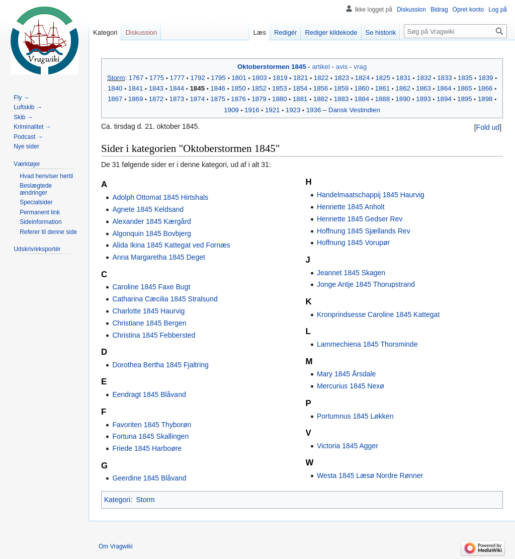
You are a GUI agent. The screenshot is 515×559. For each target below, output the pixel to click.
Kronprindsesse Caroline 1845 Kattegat (378, 314)
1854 (300, 88)
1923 (293, 110)
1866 (485, 88)
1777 (177, 78)
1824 (362, 78)
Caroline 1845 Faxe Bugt (151, 287)
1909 (231, 110)
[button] (488, 127)
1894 (444, 99)
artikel (320, 66)
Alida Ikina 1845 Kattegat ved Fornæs (171, 245)
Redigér (285, 32)
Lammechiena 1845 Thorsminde (367, 344)
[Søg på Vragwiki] (455, 31)
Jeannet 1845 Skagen (351, 273)
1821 (300, 78)
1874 (197, 99)
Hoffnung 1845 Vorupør (353, 242)
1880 (279, 99)
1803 (259, 78)
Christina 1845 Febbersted (153, 335)
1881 (300, 99)
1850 (238, 88)
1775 (156, 78)
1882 (320, 99)
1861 (382, 88)
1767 (136, 78)
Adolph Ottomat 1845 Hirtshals (160, 197)
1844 (177, 88)
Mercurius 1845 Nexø (350, 386)
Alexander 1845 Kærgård (151, 221)
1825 (382, 78)
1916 (252, 110)
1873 (177, 99)
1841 (135, 88)
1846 (217, 88)
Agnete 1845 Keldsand (148, 209)
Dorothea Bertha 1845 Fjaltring (160, 365)
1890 (402, 99)
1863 (423, 88)
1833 (444, 78)
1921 (272, 110)
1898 (485, 99)
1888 (382, 99)
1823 (342, 78)
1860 (362, 88)
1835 (465, 78)
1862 (402, 88)
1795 (218, 78)
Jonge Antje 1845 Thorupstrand (366, 284)
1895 (464, 99)
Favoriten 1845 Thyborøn (151, 425)
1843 (156, 88)
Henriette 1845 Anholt (351, 207)
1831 (403, 78)
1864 (444, 88)
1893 (423, 99)
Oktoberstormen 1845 (271, 66)
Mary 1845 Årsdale (346, 374)
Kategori (117, 500)
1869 (135, 99)
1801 (238, 78)
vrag (360, 66)
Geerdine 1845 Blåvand (149, 478)
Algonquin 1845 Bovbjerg (151, 233)
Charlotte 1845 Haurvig (148, 311)
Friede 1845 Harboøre (147, 448)
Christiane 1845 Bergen (149, 323)
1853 (279, 88)
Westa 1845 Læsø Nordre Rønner (370, 475)
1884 (362, 99)
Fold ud (488, 127)
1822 (321, 78)
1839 (485, 78)
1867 (115, 99)
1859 (341, 88)
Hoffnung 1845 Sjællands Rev (363, 231)
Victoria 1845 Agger (347, 446)
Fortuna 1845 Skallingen (150, 436)
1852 (259, 88)
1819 (280, 78)
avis (342, 66)
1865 (464, 88)
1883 (341, 99)
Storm (116, 78)
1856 (320, 88)
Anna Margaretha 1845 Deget (158, 257)
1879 (259, 99)
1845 (197, 88)
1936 (313, 110)
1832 (424, 78)
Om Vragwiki (116, 546)
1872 (156, 99)
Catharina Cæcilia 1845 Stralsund (164, 299)
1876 (238, 99)
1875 (217, 99)
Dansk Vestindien (354, 110)
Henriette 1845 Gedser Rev (359, 219)
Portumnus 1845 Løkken (355, 416)
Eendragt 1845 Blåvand (149, 394)
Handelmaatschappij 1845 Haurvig (370, 195)
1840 (115, 88)
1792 (197, 78)
